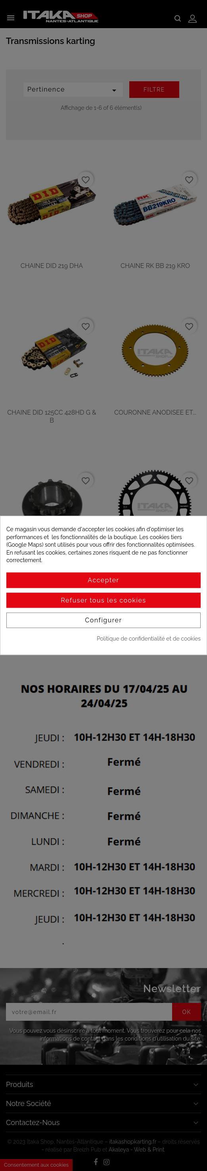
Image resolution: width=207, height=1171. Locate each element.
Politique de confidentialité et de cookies (149, 638)
